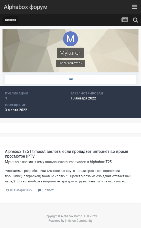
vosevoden (77, 162)
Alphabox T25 (101, 162)
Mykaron (12, 162)
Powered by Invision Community (70, 220)
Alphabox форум (26, 7)
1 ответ (46, 190)
